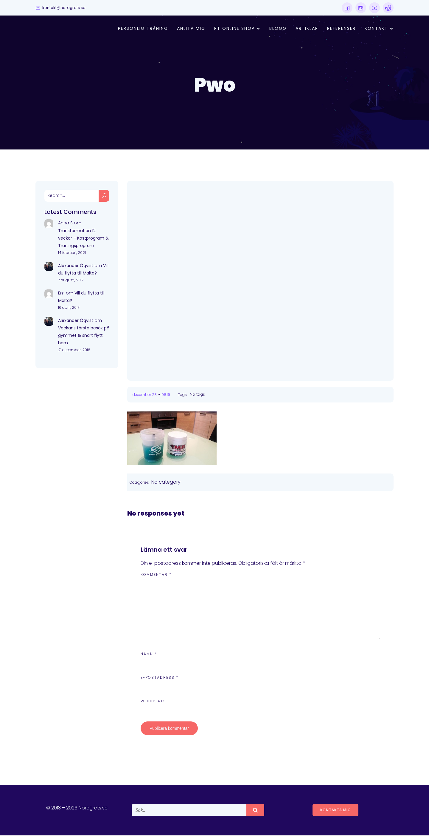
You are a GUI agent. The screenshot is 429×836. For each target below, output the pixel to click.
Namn (149, 654)
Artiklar (307, 29)
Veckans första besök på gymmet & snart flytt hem (83, 336)
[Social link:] (347, 7)
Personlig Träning (143, 29)
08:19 (165, 395)
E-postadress (159, 678)
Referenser (341, 29)
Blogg (278, 29)
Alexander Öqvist (75, 266)
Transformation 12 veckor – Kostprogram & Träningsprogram (83, 238)
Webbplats (153, 701)
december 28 (145, 395)
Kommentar (156, 575)
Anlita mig (191, 29)
